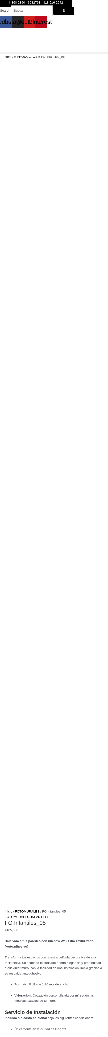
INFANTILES (40, 449)
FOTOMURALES (27, 444)
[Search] (63, 11)
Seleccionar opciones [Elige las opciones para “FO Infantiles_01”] (81, 897)
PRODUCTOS (27, 56)
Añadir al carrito (26, 711)
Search (5, 10)
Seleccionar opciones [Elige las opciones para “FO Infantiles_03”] (34, 818)
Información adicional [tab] (29, 723)
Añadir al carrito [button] (79, 818)
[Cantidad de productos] (14, 702)
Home (9, 56)
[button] (54, 53)
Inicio (8, 444)
